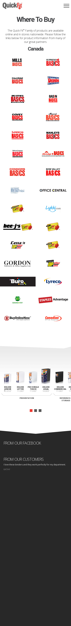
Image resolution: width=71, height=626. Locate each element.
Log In (35, 586)
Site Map (49, 601)
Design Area (35, 583)
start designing (35, 529)
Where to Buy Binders (35, 573)
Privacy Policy (37, 601)
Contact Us (35, 580)
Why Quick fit (35, 563)
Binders (35, 567)
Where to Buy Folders (35, 576)
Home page (23, 601)
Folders (35, 570)
